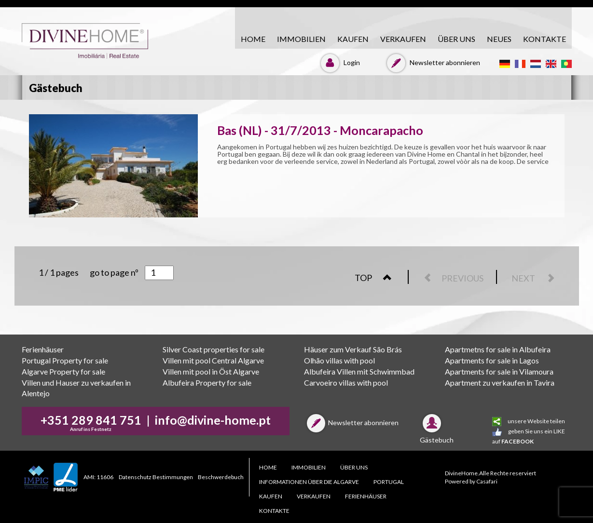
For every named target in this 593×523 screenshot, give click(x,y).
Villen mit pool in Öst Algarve (211, 371)
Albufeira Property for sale (207, 382)
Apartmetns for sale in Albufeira (498, 349)
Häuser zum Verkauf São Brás (353, 349)
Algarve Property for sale (63, 371)
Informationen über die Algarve (309, 481)
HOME (253, 38)
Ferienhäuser (43, 349)
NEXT (538, 278)
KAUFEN (353, 38)
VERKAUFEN (403, 38)
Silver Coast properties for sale (213, 349)
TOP (378, 277)
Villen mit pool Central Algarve (213, 360)
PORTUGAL (388, 481)
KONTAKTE (544, 38)
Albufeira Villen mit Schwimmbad (359, 371)
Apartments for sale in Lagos (492, 360)
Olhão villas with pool (339, 360)
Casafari (486, 481)
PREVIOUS (449, 278)
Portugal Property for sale (65, 360)
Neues (499, 38)
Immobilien (301, 38)
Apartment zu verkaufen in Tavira (499, 382)
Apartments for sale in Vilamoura (499, 371)
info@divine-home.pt (213, 420)
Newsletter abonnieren (432, 62)
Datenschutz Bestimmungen (156, 477)
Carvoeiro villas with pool (346, 382)
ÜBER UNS (456, 38)
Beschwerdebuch (221, 477)
